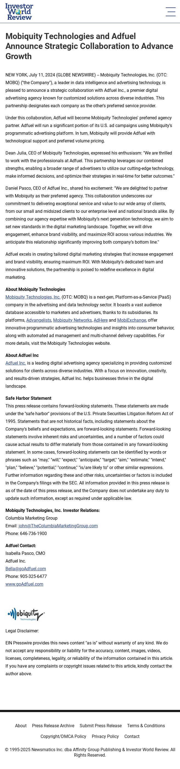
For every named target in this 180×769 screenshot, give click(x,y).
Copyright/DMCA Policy (63, 736)
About (21, 725)
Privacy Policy (105, 736)
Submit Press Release (101, 725)
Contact (131, 736)
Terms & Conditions (146, 725)
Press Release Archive (53, 725)
